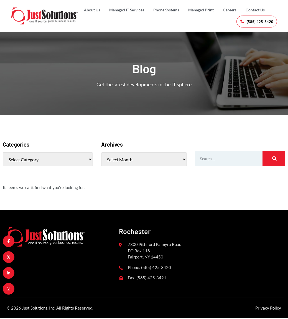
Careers (229, 9)
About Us (92, 9)
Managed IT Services (126, 9)
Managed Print (201, 9)
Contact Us (255, 9)
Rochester (135, 232)
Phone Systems (166, 9)
